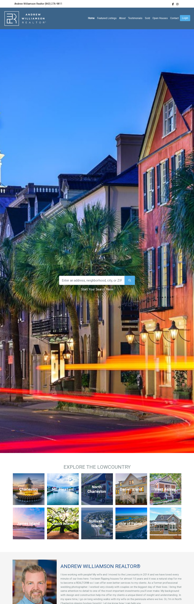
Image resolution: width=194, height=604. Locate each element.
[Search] (91, 280)
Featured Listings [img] (107, 18)
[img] (173, 4)
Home (91, 18)
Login (185, 18)
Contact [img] (174, 18)
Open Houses (160, 18)
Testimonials (135, 18)
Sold (147, 18)
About (122, 18)
